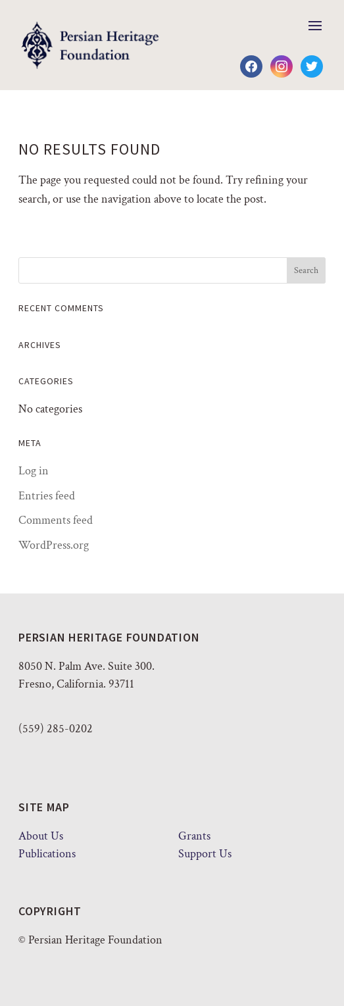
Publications (47, 853)
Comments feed (55, 520)
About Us (40, 835)
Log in (33, 470)
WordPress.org (53, 545)
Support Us (205, 853)
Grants (194, 835)
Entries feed (46, 495)
